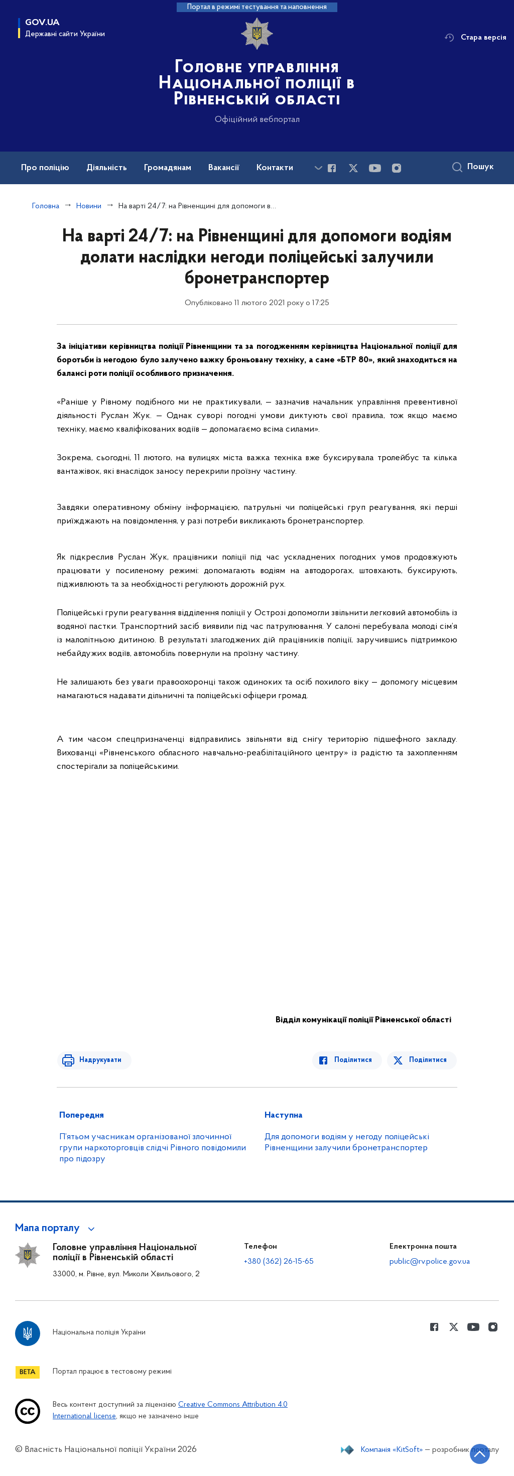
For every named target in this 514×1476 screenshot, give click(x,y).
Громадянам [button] (167, 168)
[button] (56, 1229)
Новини (88, 206)
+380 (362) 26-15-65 (279, 1262)
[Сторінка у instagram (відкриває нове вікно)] (397, 168)
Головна (45, 206)
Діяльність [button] (106, 168)
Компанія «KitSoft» (392, 1450)
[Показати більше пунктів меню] (318, 168)
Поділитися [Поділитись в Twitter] (428, 1060)
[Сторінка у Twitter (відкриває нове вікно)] (353, 168)
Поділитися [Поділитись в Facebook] (355, 1060)
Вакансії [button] (223, 168)
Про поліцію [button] (45, 168)
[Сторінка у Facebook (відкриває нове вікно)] (332, 168)
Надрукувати (98, 1060)
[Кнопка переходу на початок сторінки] (476, 1453)
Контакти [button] (274, 168)
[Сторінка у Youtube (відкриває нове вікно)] (375, 168)
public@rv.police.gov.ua (430, 1262)
